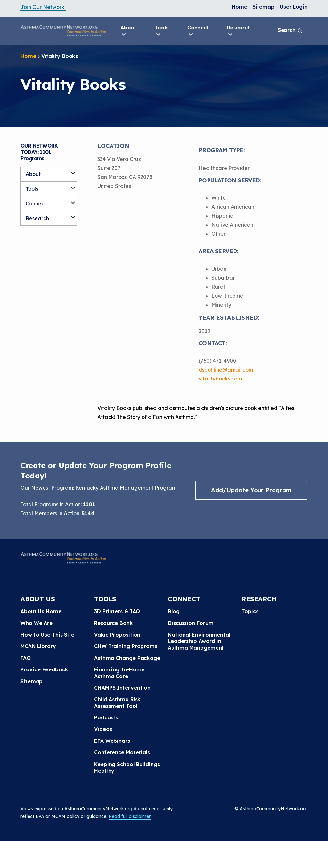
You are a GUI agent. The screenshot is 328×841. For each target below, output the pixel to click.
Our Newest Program (46, 488)
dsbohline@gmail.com (226, 369)
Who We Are (36, 623)
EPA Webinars (112, 741)
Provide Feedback (44, 669)
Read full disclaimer (130, 816)
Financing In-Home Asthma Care (119, 672)
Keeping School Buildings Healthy (127, 767)
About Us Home (41, 611)
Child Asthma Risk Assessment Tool (117, 702)
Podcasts (106, 717)
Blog (174, 611)
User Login (294, 7)
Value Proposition (117, 634)
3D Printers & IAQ (117, 611)
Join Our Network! (43, 7)
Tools (162, 31)
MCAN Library (38, 646)
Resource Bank (113, 623)
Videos (103, 729)
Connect (198, 31)
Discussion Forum (190, 623)
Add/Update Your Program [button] (251, 490)
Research (239, 31)
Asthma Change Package (127, 658)
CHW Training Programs (125, 646)
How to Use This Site (47, 634)
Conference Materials (122, 752)
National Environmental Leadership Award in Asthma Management (199, 641)
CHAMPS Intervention (122, 688)
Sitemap (263, 7)
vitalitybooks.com (220, 378)
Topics (250, 611)
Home (239, 7)
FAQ (25, 658)
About (128, 31)
